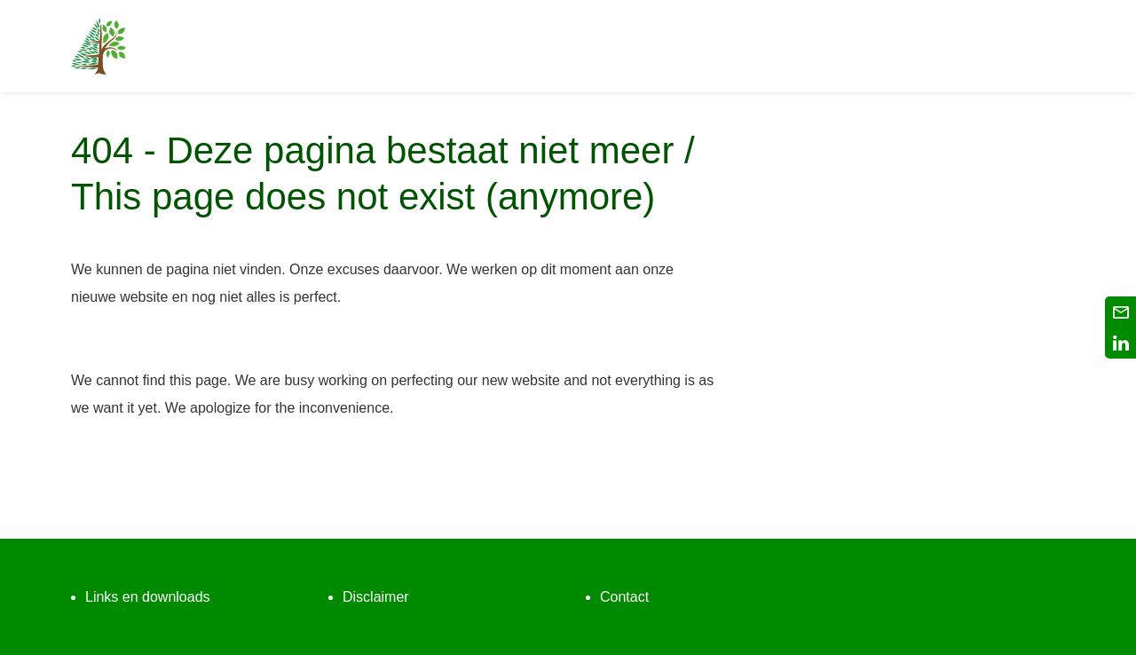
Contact (624, 596)
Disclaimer (376, 596)
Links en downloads (147, 596)
